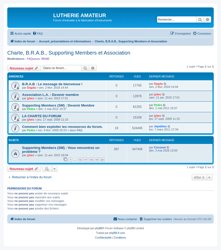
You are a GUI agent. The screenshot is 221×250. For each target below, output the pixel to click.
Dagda (31, 87)
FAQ (79, 130)
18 (91, 159)
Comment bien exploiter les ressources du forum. (62, 127)
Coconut (160, 147)
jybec (30, 98)
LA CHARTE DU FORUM (41, 116)
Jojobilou (160, 126)
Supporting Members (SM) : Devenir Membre (58, 105)
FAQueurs (33, 58)
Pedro (31, 108)
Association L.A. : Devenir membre (50, 95)
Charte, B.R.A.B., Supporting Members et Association (68, 53)
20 (102, 159)
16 (80, 159)
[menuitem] (37, 33)
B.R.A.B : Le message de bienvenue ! (52, 84)
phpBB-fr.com (117, 233)
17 (85, 159)
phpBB (99, 228)
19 (96, 159)
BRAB (45, 58)
